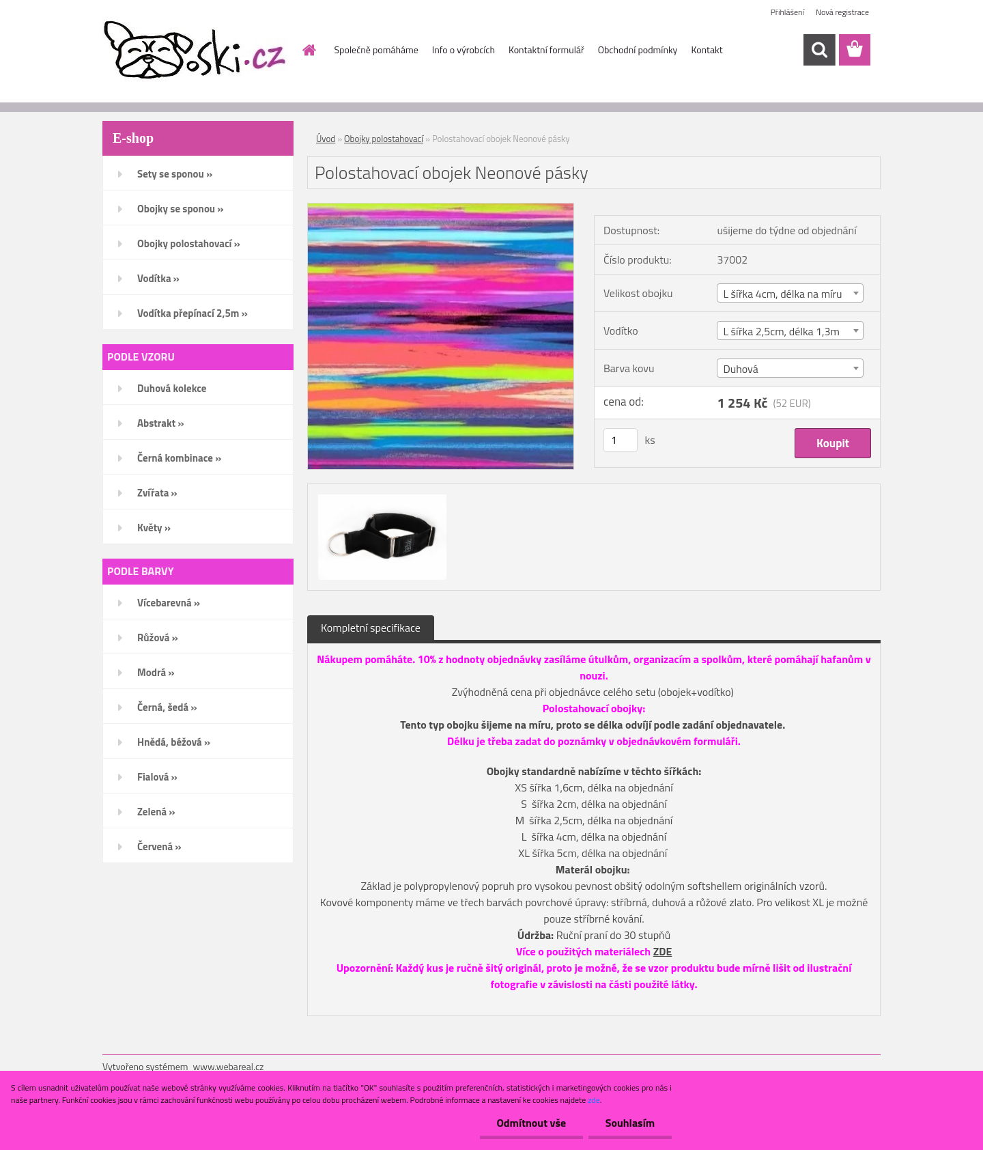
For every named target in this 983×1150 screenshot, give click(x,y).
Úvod (325, 138)
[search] (819, 50)
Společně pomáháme (376, 49)
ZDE (662, 951)
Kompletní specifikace (371, 627)
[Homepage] (308, 50)
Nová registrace (842, 11)
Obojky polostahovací (383, 138)
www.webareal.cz (228, 1066)
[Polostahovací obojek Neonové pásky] (440, 209)
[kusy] (620, 440)
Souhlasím (630, 1122)
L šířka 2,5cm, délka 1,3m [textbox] (781, 331)
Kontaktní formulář (546, 49)
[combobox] (790, 293)
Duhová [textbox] (740, 369)
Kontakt (706, 49)
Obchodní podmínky (638, 49)
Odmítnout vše (531, 1122)
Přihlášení (787, 11)
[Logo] (196, 50)
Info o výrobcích (463, 49)
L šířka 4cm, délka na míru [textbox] (782, 293)
